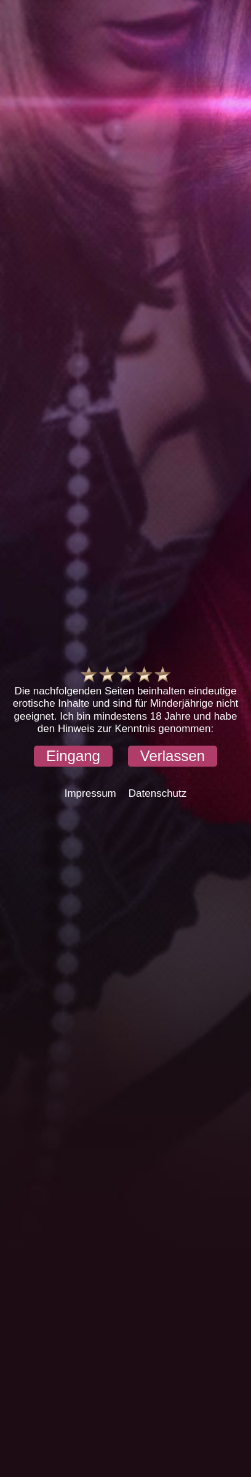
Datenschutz (158, 794)
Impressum (90, 794)
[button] (73, 756)
